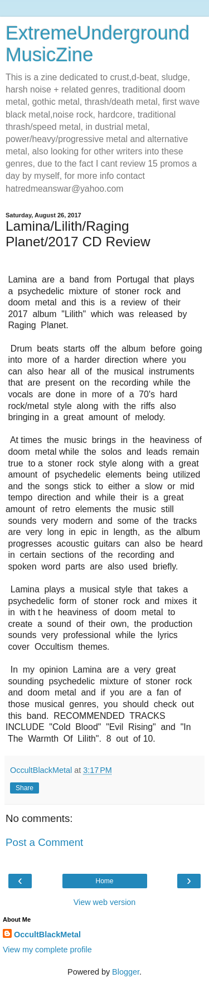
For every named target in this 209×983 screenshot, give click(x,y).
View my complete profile (47, 949)
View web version (105, 902)
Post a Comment (44, 842)
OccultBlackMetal (47, 934)
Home (104, 881)
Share (24, 788)
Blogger (125, 971)
